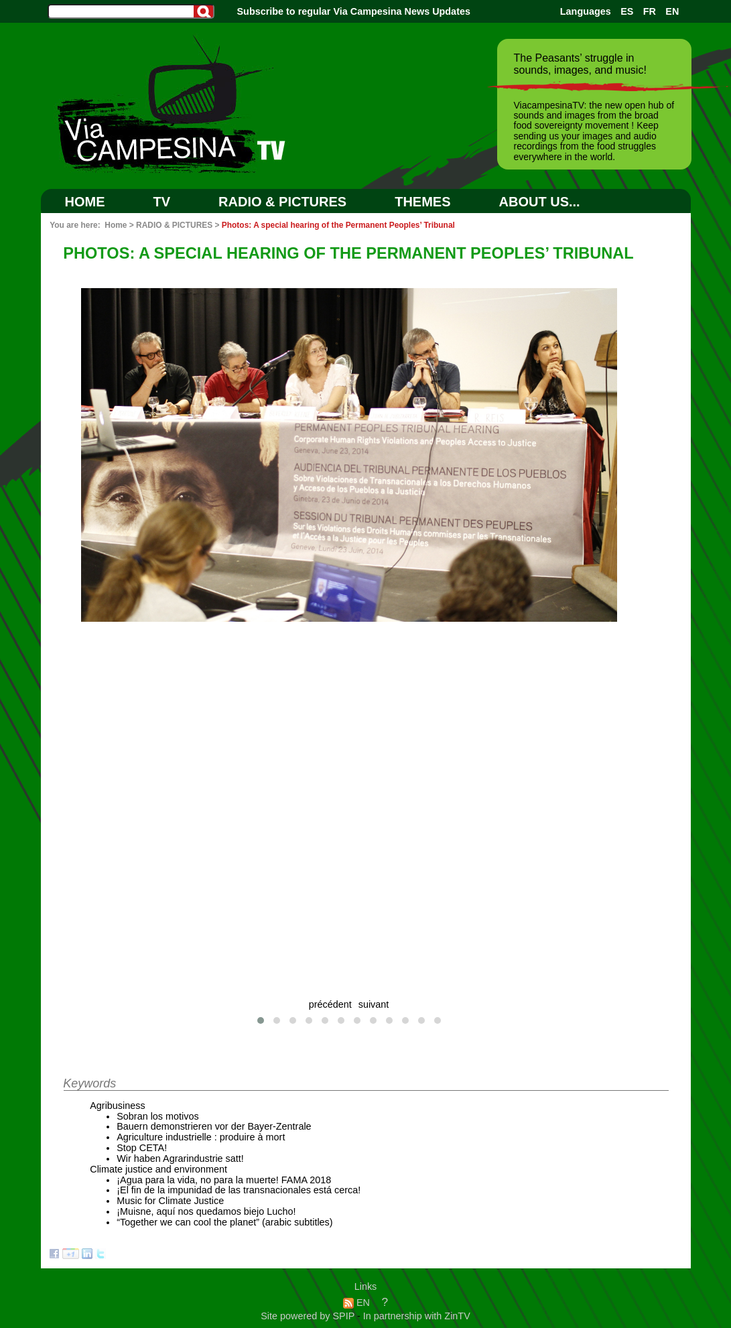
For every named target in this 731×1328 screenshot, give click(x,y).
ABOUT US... (539, 201)
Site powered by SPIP (309, 1316)
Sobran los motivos (157, 1116)
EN (672, 11)
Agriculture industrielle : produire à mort (201, 1137)
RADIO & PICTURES (282, 201)
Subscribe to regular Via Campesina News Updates (353, 11)
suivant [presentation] (373, 1005)
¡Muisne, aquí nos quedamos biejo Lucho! (206, 1211)
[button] (261, 1020)
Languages (585, 11)
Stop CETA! (142, 1147)
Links (365, 1286)
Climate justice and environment (158, 1169)
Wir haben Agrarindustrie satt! (180, 1158)
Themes (422, 201)
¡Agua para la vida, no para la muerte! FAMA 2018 (224, 1180)
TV (162, 201)
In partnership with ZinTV (416, 1316)
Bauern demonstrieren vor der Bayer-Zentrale (214, 1126)
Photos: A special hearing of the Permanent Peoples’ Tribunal (338, 225)
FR (649, 11)
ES (626, 11)
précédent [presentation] (330, 1005)
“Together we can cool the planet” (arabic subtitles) (224, 1222)
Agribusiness (117, 1105)
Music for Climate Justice (170, 1200)
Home (85, 201)
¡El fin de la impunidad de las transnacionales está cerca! (238, 1190)
